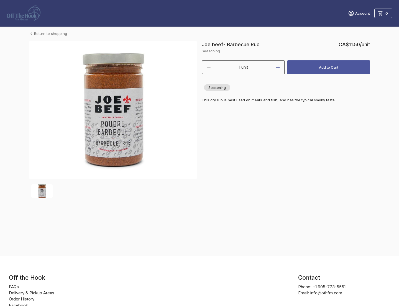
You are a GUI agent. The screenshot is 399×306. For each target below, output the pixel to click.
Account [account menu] (359, 13)
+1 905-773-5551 (329, 286)
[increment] (278, 67)
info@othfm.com (326, 292)
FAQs (14, 286)
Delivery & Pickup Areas (31, 292)
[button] (217, 87)
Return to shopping (48, 33)
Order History (21, 299)
